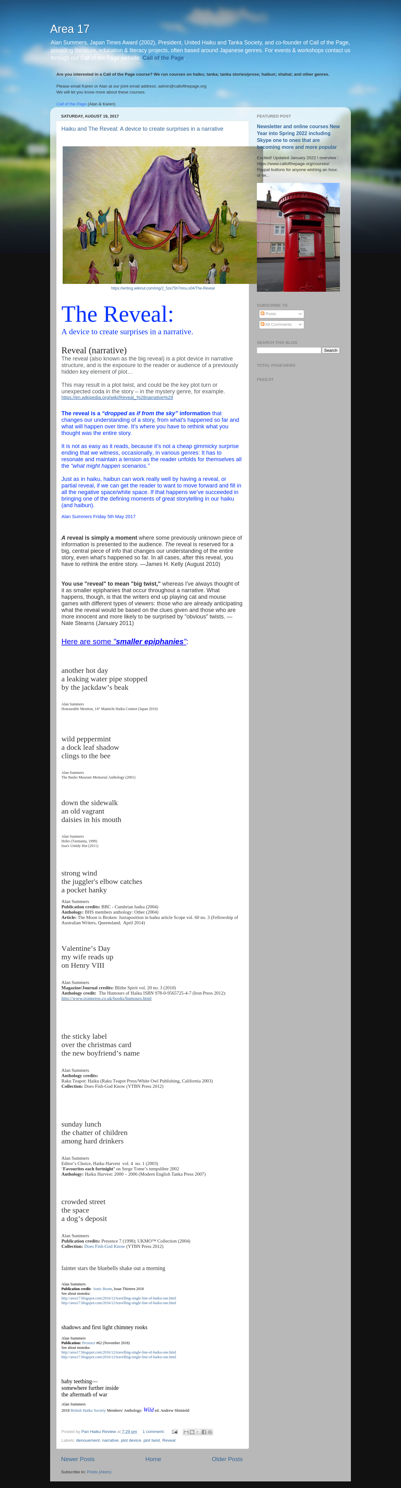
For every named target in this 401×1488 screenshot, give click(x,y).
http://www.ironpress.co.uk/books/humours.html (106, 998)
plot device (131, 1440)
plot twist (151, 1440)
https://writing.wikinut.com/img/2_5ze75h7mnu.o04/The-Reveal (163, 288)
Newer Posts (78, 1459)
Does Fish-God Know (104, 1246)
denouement (88, 1440)
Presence (89, 1343)
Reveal (168, 1440)
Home (153, 1459)
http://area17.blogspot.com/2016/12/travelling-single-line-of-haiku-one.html (118, 1298)
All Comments (276, 324)
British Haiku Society (88, 1410)
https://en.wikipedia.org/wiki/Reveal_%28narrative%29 (117, 397)
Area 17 (70, 29)
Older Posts (227, 1459)
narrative (110, 1440)
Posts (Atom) (99, 1472)
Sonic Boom (102, 1289)
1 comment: (154, 1431)
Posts (268, 313)
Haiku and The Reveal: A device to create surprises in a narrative (142, 129)
